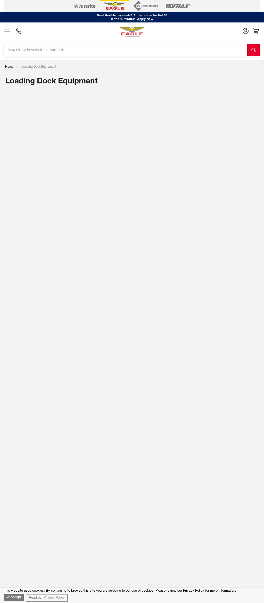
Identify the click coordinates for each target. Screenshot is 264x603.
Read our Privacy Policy (47, 598)
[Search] (253, 50)
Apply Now (145, 19)
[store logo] (132, 32)
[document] (132, 595)
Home (9, 66)
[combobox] (130, 50)
